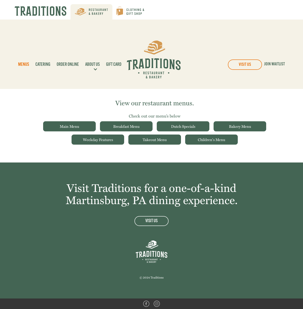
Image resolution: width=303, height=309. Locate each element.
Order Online (68, 64)
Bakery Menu (240, 126)
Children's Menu (211, 139)
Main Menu (69, 126)
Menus (23, 64)
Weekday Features (98, 139)
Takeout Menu (155, 139)
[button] (91, 64)
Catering (42, 64)
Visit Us (245, 64)
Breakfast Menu (126, 126)
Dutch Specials (183, 126)
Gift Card (113, 64)
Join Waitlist (274, 64)
